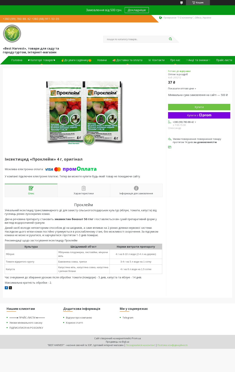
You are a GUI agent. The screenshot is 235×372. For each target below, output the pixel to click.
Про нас (175, 60)
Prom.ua (136, 338)
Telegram (128, 317)
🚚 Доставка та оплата (127, 60)
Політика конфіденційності (172, 345)
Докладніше (137, 10)
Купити (199, 107)
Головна (16, 60)
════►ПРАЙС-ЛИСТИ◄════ (27, 317)
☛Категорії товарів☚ (41, 60)
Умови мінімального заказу (25, 322)
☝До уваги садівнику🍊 (76, 60)
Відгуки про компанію (79, 317)
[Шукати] (170, 39)
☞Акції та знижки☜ (198, 60)
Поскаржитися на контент (140, 345)
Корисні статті (74, 322)
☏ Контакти (156, 60)
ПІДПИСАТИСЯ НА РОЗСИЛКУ (26, 327)
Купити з (199, 115)
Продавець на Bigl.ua (117, 341)
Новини (102, 60)
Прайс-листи (224, 60)
